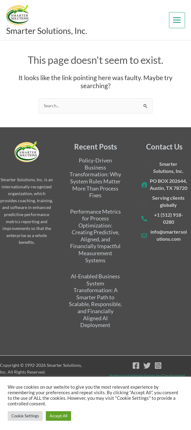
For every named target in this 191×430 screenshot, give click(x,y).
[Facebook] (136, 365)
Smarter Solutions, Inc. (54, 31)
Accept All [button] (58, 415)
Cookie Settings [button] (25, 415)
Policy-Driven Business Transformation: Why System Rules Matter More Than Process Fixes (95, 178)
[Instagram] (158, 365)
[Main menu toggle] (177, 20)
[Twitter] (147, 365)
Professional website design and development (147, 375)
